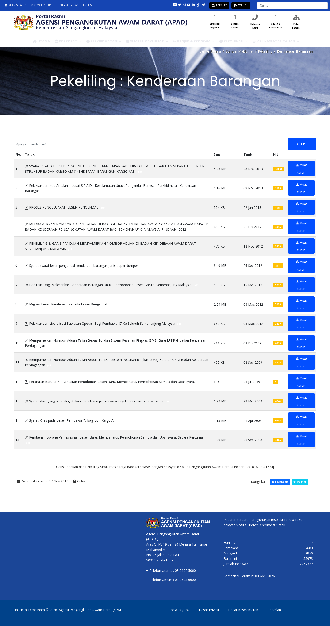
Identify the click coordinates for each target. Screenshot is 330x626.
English (88, 5)
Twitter (299, 481)
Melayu (75, 5)
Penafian (274, 609)
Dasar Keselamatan (243, 609)
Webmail (241, 5)
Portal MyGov (179, 609)
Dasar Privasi (209, 609)
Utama (41, 41)
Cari (302, 144)
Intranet (219, 5)
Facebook (280, 481)
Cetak (79, 481)
